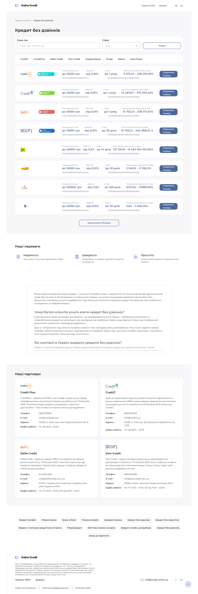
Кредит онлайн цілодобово (136, 528)
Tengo (109, 59)
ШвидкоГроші (93, 59)
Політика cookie (83, 588)
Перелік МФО (148, 5)
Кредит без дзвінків (168, 528)
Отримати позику (168, 74)
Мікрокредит (74, 528)
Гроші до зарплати (99, 535)
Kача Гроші (136, 59)
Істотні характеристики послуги (75, 78)
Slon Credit (74, 59)
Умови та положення (25, 588)
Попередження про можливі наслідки (123, 78)
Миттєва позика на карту (101, 528)
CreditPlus (39, 59)
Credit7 (24, 59)
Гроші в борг (69, 520)
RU (181, 5)
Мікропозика (49, 520)
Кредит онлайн (22, 20)
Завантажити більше (99, 223)
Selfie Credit (56, 59)
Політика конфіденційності (55, 588)
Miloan (121, 59)
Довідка (163, 5)
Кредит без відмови (139, 520)
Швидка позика (113, 520)
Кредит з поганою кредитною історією (40, 528)
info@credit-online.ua (156, 580)
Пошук (162, 45)
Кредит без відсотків (167, 520)
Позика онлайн (90, 520)
